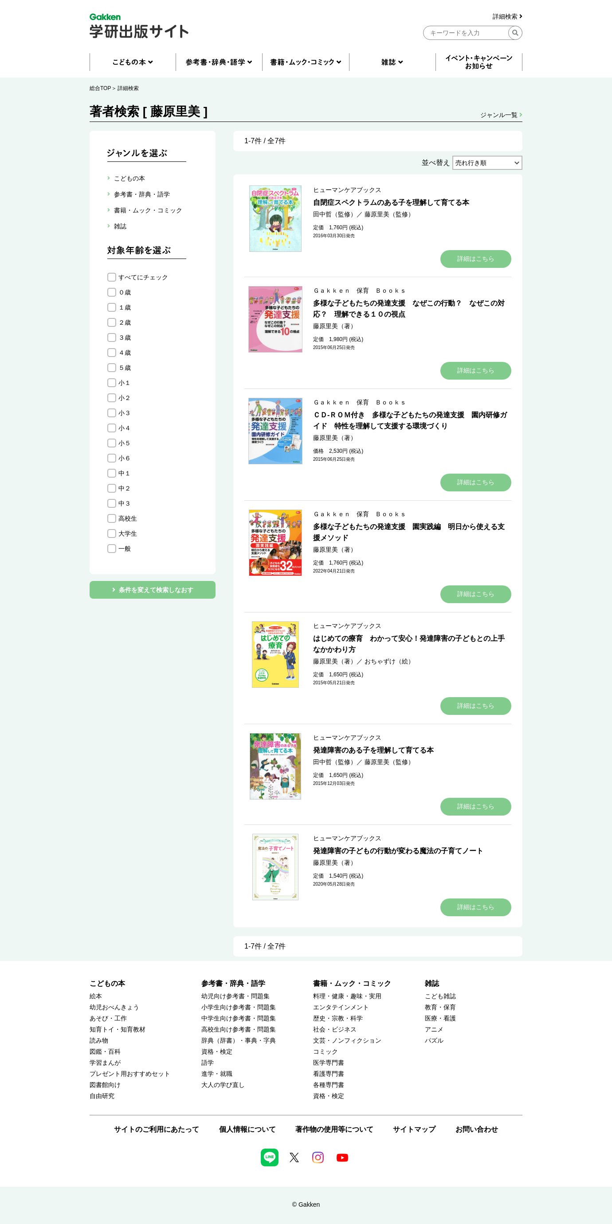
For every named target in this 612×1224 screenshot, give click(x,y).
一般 (124, 548)
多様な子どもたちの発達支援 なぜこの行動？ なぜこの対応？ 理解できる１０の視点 (409, 308)
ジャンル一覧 (501, 115)
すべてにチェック (143, 277)
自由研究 (102, 1096)
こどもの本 (107, 983)
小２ (124, 397)
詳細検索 (507, 16)
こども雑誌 (440, 996)
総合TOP (100, 88)
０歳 (124, 292)
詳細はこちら (475, 258)
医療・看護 (440, 1018)
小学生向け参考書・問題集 (238, 1007)
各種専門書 (328, 1085)
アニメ (434, 1029)
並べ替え (436, 162)
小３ (124, 412)
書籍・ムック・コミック (352, 983)
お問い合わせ (476, 1129)
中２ (124, 488)
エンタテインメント (341, 1007)
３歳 (124, 337)
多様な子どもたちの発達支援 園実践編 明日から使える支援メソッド (409, 532)
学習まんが (105, 1062)
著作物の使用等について (334, 1129)
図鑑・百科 (105, 1051)
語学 (207, 1062)
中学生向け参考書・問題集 (238, 1018)
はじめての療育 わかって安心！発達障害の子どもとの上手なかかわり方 (409, 644)
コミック (325, 1051)
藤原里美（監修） (389, 214)
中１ (124, 473)
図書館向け (105, 1085)
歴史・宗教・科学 (338, 1018)
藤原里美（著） (335, 326)
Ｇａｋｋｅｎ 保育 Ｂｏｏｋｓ (359, 290)
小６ (124, 458)
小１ (124, 382)
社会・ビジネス (335, 1029)
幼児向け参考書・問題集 (235, 996)
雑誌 (432, 983)
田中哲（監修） (335, 214)
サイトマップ (414, 1129)
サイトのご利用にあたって (156, 1129)
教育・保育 (440, 1007)
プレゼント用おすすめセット (130, 1074)
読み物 (99, 1040)
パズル (434, 1040)
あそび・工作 (108, 1018)
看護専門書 (328, 1074)
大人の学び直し (223, 1085)
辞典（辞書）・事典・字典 (238, 1040)
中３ (124, 503)
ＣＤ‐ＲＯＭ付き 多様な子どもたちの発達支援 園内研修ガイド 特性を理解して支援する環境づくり (410, 420)
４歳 (124, 352)
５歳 (124, 367)
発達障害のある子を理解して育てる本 (373, 750)
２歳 (124, 322)
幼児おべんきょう (114, 1007)
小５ (124, 443)
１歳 (124, 307)
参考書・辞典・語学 (233, 983)
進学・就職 (216, 1074)
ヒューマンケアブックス (347, 189)
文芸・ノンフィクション (347, 1040)
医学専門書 (328, 1062)
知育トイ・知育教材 (117, 1029)
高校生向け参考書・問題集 (238, 1029)
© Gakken (306, 1204)
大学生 (127, 533)
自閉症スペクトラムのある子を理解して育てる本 (391, 202)
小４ (124, 428)
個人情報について (247, 1129)
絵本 (96, 996)
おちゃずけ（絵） (389, 661)
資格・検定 (216, 1051)
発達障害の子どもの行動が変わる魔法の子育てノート (398, 851)
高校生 (127, 518)
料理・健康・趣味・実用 (347, 996)
